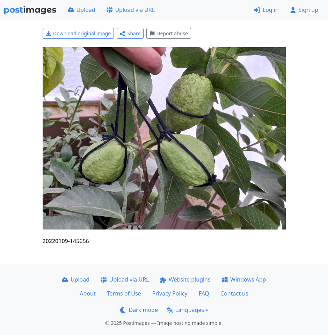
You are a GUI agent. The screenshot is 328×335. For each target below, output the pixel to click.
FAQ (204, 293)
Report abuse (169, 33)
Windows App (244, 279)
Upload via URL (131, 10)
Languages (185, 310)
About (87, 293)
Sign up (304, 10)
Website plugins (185, 279)
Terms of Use (124, 293)
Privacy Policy (170, 293)
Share (130, 33)
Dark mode (139, 310)
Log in (266, 10)
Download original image (78, 33)
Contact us (234, 293)
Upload (81, 10)
